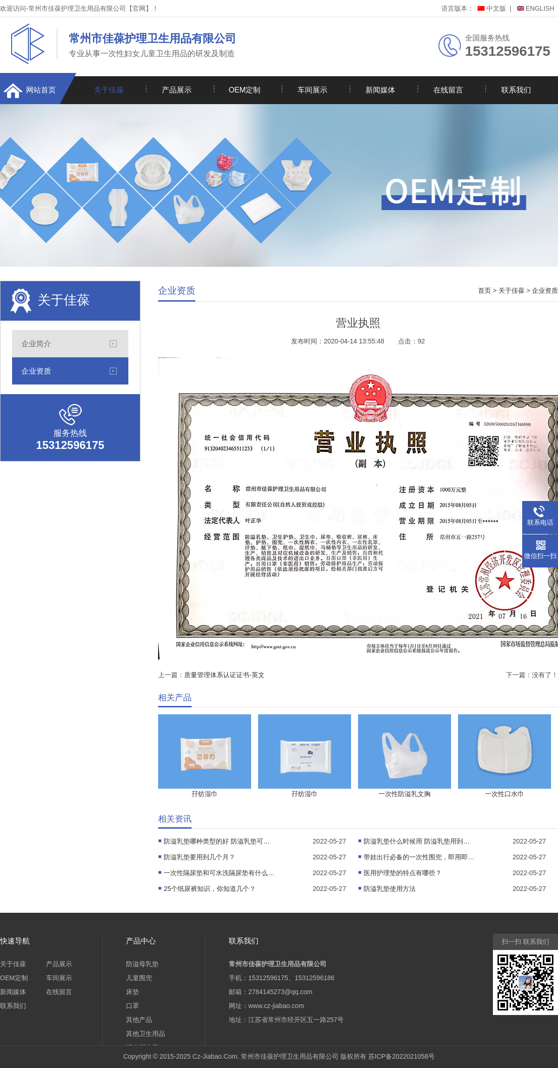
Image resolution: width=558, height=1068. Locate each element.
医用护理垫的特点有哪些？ (403, 873)
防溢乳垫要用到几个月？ (199, 857)
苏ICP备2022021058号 (401, 1056)
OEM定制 (244, 90)
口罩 (132, 1005)
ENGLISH (535, 8)
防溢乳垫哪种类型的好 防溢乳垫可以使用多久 (219, 841)
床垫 (132, 991)
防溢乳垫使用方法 (390, 888)
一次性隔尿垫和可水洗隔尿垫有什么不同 (219, 873)
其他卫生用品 (145, 1033)
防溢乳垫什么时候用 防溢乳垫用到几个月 (419, 841)
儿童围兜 (139, 978)
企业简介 (36, 343)
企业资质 (36, 371)
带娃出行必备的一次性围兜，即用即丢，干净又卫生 (419, 857)
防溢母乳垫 (142, 964)
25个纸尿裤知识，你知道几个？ (210, 888)
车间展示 (312, 90)
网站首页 (41, 90)
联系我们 (516, 90)
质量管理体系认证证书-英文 (224, 675)
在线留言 (448, 90)
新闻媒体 (380, 90)
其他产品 (139, 1019)
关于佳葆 (109, 90)
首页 (484, 290)
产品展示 (177, 90)
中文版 (492, 8)
